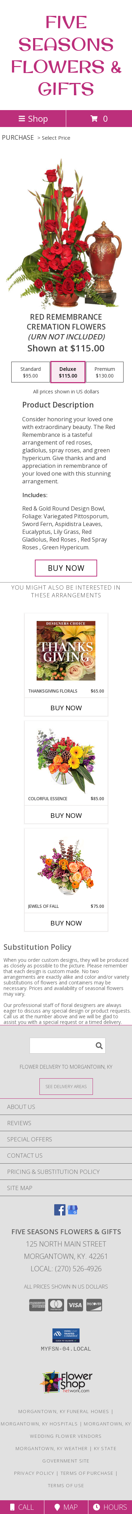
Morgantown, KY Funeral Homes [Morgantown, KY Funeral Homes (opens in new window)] (63, 1411)
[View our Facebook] (59, 1213)
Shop (33, 118)
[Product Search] (68, 1046)
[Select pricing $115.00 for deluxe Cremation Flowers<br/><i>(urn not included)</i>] (67, 372)
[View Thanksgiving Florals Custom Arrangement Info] (66, 650)
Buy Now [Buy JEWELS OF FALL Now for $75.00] (66, 923)
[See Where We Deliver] (66, 1086)
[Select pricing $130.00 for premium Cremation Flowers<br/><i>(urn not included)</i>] (104, 372)
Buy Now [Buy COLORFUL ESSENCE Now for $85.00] (66, 815)
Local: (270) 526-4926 (66, 1268)
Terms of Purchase (87, 1473)
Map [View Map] (66, 1507)
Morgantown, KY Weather (51, 1448)
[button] (66, 1335)
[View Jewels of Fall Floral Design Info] (66, 866)
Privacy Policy (34, 1473)
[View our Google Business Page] (72, 1213)
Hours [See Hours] (110, 1507)
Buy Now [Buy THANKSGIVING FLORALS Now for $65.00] (66, 707)
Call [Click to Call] (22, 1507)
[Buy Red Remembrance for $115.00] (66, 568)
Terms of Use (66, 1485)
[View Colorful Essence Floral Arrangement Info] (66, 758)
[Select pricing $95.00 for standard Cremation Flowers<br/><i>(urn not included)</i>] (31, 372)
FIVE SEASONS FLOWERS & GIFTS (66, 55)
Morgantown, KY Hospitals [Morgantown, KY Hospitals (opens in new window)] (39, 1423)
